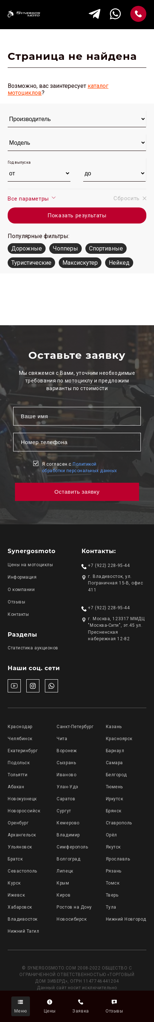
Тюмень (114, 786)
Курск (14, 883)
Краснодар (20, 726)
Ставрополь (119, 822)
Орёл (111, 835)
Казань (114, 726)
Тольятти (17, 774)
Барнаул (115, 750)
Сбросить (129, 198)
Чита (62, 738)
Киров (63, 895)
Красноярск (119, 738)
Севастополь (22, 871)
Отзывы (16, 602)
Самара (114, 762)
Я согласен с (79, 467)
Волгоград (68, 859)
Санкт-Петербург (75, 726)
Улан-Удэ (67, 786)
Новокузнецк (22, 798)
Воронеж (67, 750)
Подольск (19, 762)
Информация (22, 577)
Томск (113, 883)
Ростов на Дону (74, 907)
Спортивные (106, 248)
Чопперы (65, 248)
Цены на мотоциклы (30, 564)
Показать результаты (76, 215)
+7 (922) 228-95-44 (109, 565)
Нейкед (119, 262)
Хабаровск (20, 907)
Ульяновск (20, 847)
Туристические (31, 262)
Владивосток (23, 919)
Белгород (116, 774)
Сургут (64, 810)
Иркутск (114, 798)
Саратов (66, 798)
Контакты (18, 614)
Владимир (68, 835)
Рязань (114, 871)
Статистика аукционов (33, 647)
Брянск (114, 810)
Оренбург (18, 822)
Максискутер (80, 262)
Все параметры (32, 198)
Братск (15, 859)
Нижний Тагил (23, 931)
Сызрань (66, 762)
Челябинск (20, 738)
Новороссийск (24, 810)
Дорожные (26, 248)
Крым (63, 883)
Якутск (113, 847)
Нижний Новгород (126, 919)
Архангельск (22, 835)
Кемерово (68, 822)
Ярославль (118, 859)
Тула (111, 907)
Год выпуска (19, 162)
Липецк (65, 871)
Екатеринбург (23, 750)
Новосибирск (71, 919)
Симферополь (72, 847)
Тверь (112, 895)
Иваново (66, 774)
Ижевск (16, 895)
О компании (21, 589)
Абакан (16, 786)
